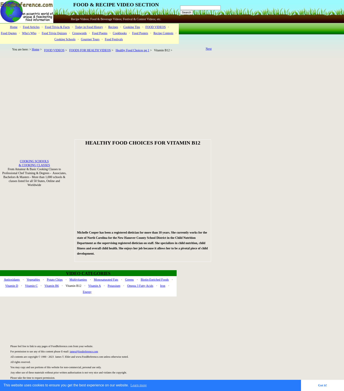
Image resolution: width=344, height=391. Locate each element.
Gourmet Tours (90, 39)
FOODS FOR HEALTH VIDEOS (90, 50)
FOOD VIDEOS (155, 27)
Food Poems (100, 33)
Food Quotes (9, 33)
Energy (87, 292)
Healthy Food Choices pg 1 (132, 50)
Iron (162, 285)
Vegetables (33, 279)
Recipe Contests (163, 33)
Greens (129, 279)
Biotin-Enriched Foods (155, 279)
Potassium (114, 285)
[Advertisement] (108, 87)
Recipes (113, 27)
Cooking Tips (131, 27)
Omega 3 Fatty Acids (140, 285)
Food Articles (31, 27)
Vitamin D (11, 285)
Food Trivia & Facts (57, 27)
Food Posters (140, 33)
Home (14, 27)
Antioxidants (12, 279)
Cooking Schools (64, 39)
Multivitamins (78, 279)
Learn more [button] (139, 385)
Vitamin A (94, 285)
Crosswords (79, 33)
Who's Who (29, 33)
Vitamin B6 (52, 285)
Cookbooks (120, 33)
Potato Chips (55, 279)
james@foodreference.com (84, 351)
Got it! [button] (322, 385)
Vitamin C (31, 285)
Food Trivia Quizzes (54, 33)
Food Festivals (114, 39)
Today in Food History (89, 27)
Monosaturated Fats (106, 279)
